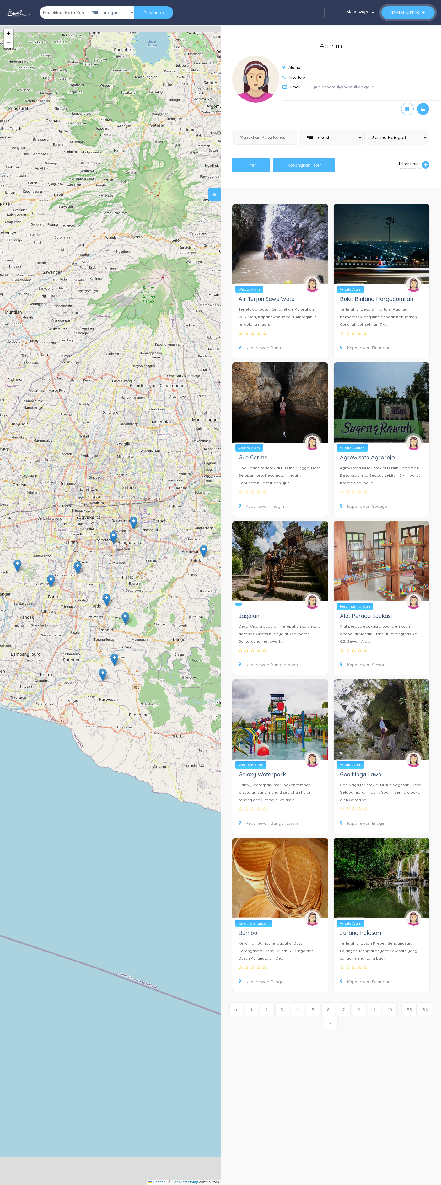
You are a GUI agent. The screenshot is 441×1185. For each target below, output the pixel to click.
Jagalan (249, 615)
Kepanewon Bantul (261, 347)
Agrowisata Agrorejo (367, 457)
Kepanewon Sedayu (363, 506)
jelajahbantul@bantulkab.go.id (344, 86)
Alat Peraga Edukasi (366, 615)
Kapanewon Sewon (362, 664)
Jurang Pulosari (360, 932)
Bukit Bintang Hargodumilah (376, 299)
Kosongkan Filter (304, 165)
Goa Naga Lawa (360, 774)
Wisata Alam (249, 289)
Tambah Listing (408, 12)
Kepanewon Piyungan (365, 347)
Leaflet (156, 1182)
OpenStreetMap (185, 1182)
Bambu (248, 932)
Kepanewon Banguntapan (268, 664)
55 (409, 1009)
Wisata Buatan (352, 448)
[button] (125, 618)
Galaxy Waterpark (262, 774)
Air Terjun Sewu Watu (266, 299)
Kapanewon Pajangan (365, 981)
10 (390, 1009)
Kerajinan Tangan (355, 606)
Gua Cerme (253, 457)
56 (425, 1009)
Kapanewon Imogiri (261, 506)
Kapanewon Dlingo (261, 981)
